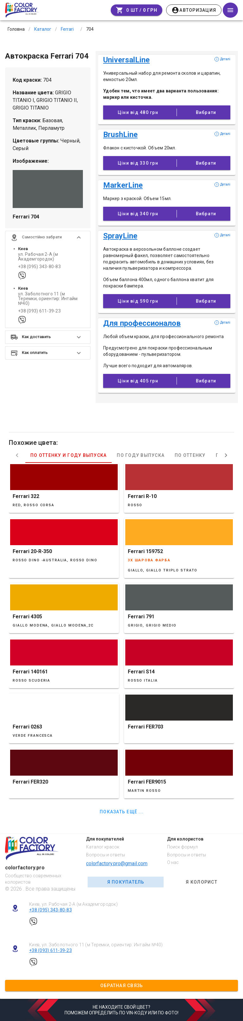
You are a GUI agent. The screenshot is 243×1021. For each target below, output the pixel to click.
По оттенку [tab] (190, 455)
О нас (173, 862)
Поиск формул (182, 846)
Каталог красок (102, 846)
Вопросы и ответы (105, 854)
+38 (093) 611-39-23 (39, 311)
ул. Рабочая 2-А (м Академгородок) (38, 257)
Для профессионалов (142, 323)
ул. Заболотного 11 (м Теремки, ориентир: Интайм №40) (48, 299)
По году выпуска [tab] (141, 455)
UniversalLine (126, 59)
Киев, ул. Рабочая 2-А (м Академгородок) (73, 904)
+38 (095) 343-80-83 (39, 266)
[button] (47, 237)
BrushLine (120, 134)
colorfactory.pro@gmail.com (116, 863)
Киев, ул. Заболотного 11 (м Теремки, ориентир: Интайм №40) (96, 944)
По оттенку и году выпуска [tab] (68, 455)
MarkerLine (123, 185)
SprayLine (120, 235)
